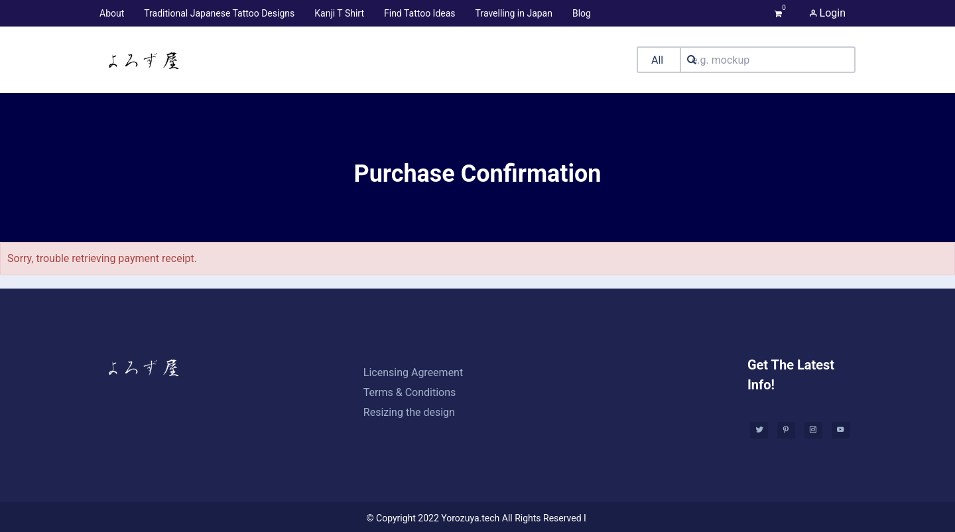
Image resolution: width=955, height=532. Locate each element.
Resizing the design (409, 412)
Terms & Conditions (409, 392)
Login (827, 13)
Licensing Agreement (413, 372)
